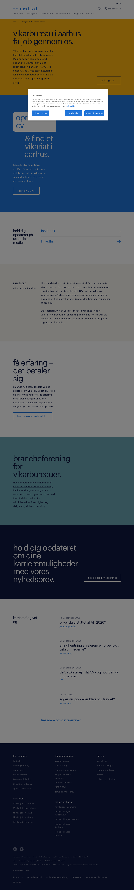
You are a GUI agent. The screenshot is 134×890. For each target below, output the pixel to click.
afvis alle (73, 113)
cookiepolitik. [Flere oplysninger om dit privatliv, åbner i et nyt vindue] (70, 106)
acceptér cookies (94, 113)
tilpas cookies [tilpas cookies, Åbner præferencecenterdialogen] (40, 113)
